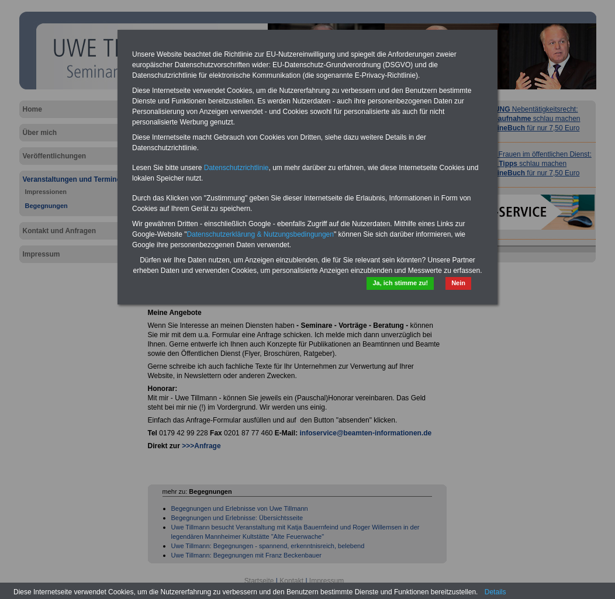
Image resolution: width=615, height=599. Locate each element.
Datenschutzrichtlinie (236, 168)
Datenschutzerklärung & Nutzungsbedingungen (260, 234)
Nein (458, 282)
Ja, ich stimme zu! (400, 282)
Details (495, 592)
